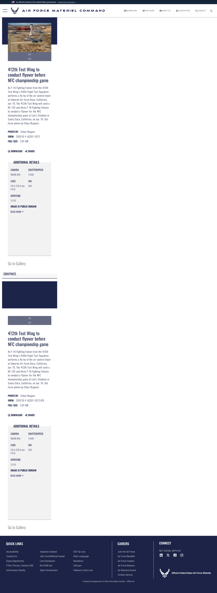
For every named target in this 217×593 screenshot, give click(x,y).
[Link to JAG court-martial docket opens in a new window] (52, 556)
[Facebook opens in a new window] (175, 555)
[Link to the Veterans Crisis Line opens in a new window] (83, 570)
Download (15, 151)
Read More (16, 211)
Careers (123, 543)
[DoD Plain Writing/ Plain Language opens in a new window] (81, 556)
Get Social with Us (170, 550)
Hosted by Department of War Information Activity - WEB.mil (108, 581)
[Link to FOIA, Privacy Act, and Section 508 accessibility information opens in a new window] (19, 565)
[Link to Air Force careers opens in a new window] (125, 561)
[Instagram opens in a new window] (182, 555)
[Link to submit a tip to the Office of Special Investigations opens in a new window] (79, 551)
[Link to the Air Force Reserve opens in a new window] (125, 565)
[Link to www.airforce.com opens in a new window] (126, 551)
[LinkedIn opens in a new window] (161, 555)
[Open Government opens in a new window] (48, 570)
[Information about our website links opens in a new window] (47, 561)
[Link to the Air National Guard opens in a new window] (126, 570)
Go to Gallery (17, 263)
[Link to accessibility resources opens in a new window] (12, 551)
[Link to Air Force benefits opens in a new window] (126, 556)
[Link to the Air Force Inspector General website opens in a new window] (48, 551)
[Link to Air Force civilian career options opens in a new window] (124, 575)
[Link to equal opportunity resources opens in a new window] (15, 561)
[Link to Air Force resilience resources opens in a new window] (78, 561)
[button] (67, 2)
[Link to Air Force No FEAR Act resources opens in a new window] (46, 565)
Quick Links (14, 543)
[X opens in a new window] (168, 555)
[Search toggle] (211, 11)
